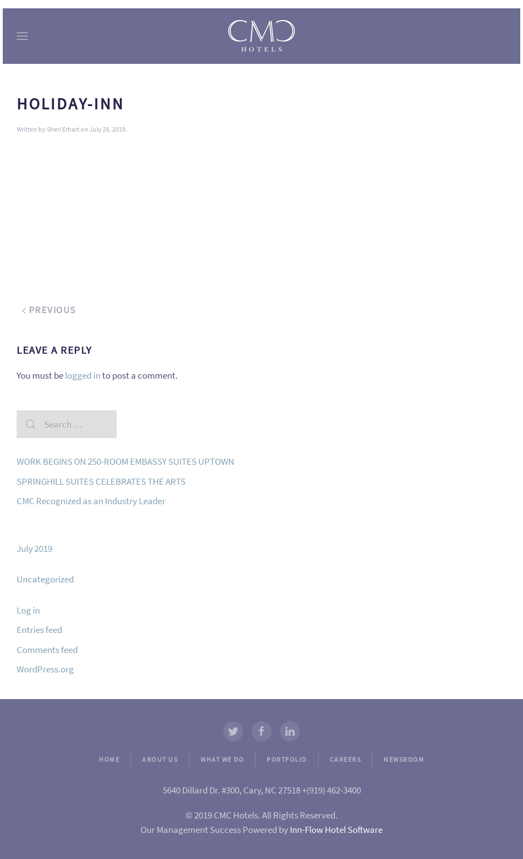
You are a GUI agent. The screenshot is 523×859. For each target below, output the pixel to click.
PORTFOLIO (286, 759)
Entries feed (39, 630)
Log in (28, 610)
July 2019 (34, 548)
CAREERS (345, 759)
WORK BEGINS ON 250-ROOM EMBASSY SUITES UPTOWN (125, 461)
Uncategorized (45, 579)
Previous (49, 310)
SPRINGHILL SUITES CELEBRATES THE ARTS (101, 481)
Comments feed (47, 650)
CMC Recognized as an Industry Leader (91, 501)
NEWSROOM (404, 759)
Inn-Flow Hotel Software (336, 829)
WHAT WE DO (222, 759)
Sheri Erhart (63, 129)
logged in (82, 375)
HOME (109, 759)
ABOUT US (160, 759)
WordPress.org (45, 669)
